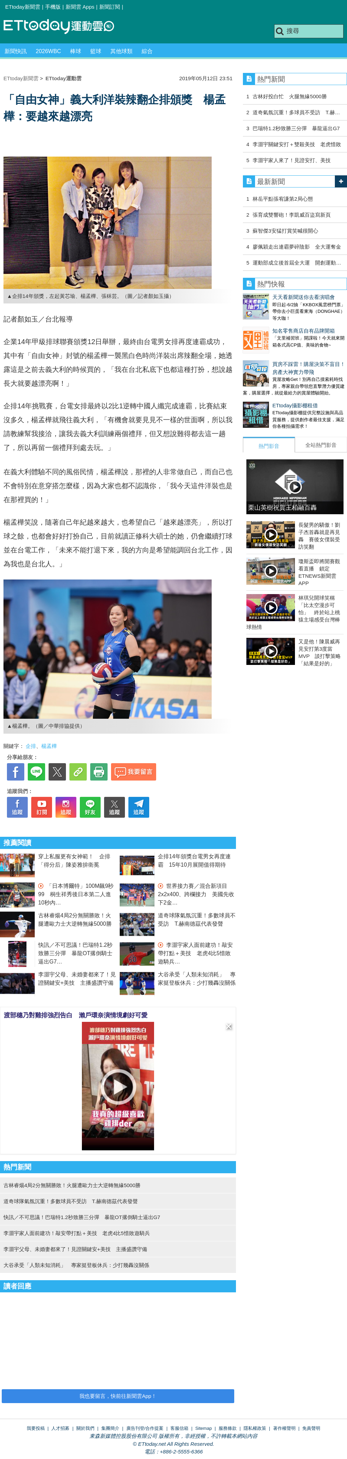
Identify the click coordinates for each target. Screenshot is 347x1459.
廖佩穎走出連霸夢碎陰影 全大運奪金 (297, 247)
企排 (31, 746)
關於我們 (85, 1428)
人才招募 (60, 1428)
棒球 (75, 51)
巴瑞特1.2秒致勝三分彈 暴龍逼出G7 (296, 128)
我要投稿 (36, 1428)
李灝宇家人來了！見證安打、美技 (292, 160)
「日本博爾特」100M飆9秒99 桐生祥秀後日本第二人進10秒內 (75, 894)
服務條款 (228, 1428)
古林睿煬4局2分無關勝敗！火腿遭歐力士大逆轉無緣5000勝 (72, 1185)
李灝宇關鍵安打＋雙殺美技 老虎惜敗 (297, 144)
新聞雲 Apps (80, 7)
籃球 (95, 51)
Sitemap (203, 1428)
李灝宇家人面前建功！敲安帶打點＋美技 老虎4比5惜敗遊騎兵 (195, 953)
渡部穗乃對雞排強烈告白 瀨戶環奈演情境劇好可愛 (75, 1015)
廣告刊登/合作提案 (145, 1428)
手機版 (53, 7)
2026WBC (48, 51)
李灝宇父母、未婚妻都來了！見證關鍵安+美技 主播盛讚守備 (75, 1249)
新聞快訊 (16, 51)
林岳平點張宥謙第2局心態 (283, 199)
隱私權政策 (255, 1428)
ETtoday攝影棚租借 (265, 391)
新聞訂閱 (109, 7)
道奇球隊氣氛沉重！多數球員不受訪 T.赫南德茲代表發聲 (70, 1201)
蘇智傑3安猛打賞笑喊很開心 (285, 231)
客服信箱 (179, 1428)
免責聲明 (311, 1428)
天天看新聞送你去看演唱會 (274, 297)
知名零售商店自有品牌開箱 (274, 324)
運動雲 (64, 27)
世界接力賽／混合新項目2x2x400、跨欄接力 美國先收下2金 (196, 894)
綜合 (147, 51)
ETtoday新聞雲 (22, 7)
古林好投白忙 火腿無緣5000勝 (290, 96)
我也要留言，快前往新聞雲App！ (117, 1396)
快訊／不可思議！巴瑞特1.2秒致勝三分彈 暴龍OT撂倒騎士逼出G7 (75, 953)
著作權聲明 (284, 1428)
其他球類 (121, 51)
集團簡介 (110, 1428)
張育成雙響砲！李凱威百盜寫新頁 (292, 215)
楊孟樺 (49, 746)
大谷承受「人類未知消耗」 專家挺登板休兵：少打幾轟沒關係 (76, 1265)
